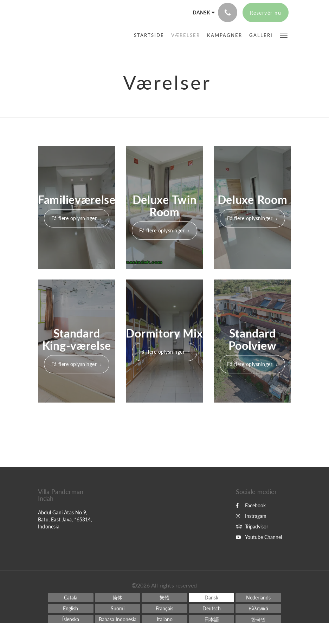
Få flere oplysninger (74, 218)
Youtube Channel (259, 537)
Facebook (251, 505)
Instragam (251, 516)
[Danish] (211, 597)
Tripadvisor (252, 526)
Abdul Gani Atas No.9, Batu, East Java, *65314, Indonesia (65, 519)
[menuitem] (151, 35)
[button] (283, 34)
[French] (164, 608)
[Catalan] (70, 597)
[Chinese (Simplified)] (118, 597)
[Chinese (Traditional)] (164, 597)
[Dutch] (258, 597)
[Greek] (258, 608)
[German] (211, 608)
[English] (70, 608)
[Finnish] (118, 608)
